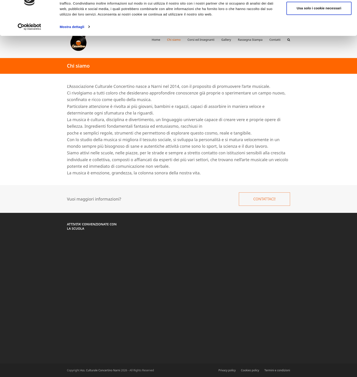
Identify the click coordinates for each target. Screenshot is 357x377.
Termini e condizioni (277, 370)
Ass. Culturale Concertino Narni (100, 370)
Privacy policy (227, 370)
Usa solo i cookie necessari (319, 27)
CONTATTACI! (264, 198)
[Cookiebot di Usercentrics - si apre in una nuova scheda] (29, 45)
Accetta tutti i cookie (319, 12)
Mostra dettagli (72, 45)
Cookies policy (250, 370)
